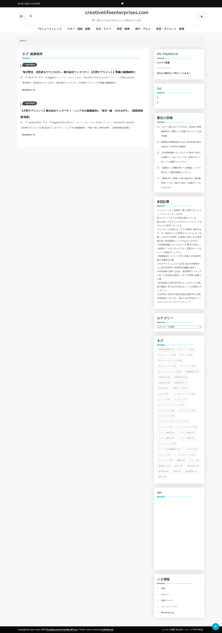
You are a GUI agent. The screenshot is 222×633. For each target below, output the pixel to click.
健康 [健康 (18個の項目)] (181, 460)
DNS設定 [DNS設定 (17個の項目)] (181, 383)
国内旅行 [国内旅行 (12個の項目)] (164, 466)
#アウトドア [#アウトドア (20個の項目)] (186, 349)
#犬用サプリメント (110, 77)
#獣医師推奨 (119, 122)
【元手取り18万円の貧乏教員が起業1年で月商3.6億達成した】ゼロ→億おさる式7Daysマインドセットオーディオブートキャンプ (179, 298)
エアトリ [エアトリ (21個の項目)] (164, 399)
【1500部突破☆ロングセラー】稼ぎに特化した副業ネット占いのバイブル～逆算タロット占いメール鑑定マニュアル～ (181, 157)
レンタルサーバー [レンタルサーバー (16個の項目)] (185, 455)
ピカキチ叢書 (163, 62)
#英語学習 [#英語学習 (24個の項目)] (181, 377)
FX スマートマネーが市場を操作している (176, 218)
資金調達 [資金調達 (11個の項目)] (191, 471)
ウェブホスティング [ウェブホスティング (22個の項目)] (184, 394)
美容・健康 (123, 28)
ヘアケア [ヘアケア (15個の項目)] (191, 449)
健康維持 (131, 77)
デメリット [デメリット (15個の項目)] (165, 427)
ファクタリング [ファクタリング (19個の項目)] (167, 444)
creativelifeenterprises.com (116, 12)
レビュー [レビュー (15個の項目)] (164, 455)
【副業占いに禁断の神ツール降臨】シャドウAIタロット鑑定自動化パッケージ (181, 170)
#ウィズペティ (61, 77)
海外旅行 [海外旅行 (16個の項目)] (193, 466)
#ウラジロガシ (75, 77)
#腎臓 (123, 77)
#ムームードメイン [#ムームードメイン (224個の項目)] (169, 372)
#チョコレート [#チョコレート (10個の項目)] (167, 366)
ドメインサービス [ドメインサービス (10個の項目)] (187, 427)
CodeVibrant (107, 629)
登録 (163, 588)
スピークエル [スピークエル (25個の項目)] (166, 410)
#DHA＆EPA (64, 122)
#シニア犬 (90, 122)
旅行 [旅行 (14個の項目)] (179, 466)
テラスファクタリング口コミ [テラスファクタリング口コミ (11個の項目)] (173, 421)
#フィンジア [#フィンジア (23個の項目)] (188, 366)
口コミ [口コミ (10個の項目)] (194, 460)
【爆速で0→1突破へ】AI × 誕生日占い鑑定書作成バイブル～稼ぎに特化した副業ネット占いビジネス (181, 183)
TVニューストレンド (50, 28)
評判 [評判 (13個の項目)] (177, 471)
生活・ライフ (103, 28)
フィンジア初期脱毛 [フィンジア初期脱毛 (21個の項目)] (169, 449)
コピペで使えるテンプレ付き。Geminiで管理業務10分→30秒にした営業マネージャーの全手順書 (181, 131)
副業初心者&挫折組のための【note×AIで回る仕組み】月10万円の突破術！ (181, 144)
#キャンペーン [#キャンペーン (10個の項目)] (167, 355)
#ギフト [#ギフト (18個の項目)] (186, 355)
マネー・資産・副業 (78, 28)
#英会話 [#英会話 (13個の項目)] (164, 377)
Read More (27, 90)
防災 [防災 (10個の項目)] (162, 477)
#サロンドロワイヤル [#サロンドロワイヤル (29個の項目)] (170, 360)
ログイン (165, 594)
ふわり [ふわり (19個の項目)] (163, 394)
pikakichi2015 (34, 122)
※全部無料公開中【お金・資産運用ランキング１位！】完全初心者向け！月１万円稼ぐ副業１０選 (179, 275)
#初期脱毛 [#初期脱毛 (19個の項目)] (192, 372)
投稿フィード (167, 600)
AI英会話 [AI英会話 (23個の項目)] (164, 383)
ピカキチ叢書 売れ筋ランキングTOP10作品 (182, 629)
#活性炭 (97, 77)
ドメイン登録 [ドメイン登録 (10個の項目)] (187, 432)
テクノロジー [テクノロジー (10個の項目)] (166, 416)
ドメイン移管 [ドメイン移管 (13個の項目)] (166, 438)
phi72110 (32, 77)
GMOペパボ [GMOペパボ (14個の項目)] (180, 388)
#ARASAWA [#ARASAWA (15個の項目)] (166, 349)
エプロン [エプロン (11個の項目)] (181, 399)
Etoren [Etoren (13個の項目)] (163, 388)
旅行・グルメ (143, 28)
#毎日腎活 (88, 77)
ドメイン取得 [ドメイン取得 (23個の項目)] (166, 432)
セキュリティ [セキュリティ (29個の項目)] (187, 410)
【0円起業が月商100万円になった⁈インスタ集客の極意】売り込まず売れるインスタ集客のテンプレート (179, 287)
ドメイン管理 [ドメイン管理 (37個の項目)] (187, 438)
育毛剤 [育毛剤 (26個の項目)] (163, 471)
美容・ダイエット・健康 (170, 28)
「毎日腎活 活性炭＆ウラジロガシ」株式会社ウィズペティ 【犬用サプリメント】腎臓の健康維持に (78, 72)
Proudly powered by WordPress (62, 629)
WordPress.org (167, 613)
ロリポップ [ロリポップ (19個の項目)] (165, 460)
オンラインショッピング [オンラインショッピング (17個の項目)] (171, 405)
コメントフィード (169, 606)
